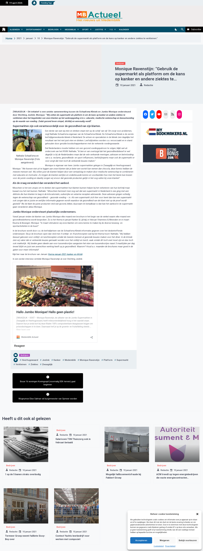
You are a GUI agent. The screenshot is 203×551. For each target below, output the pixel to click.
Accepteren (141, 540)
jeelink (45, 360)
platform (108, 360)
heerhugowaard (30, 360)
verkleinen (21, 364)
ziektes (34, 364)
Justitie (99, 29)
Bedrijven (53, 29)
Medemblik (70, 29)
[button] (197, 514)
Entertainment (34, 29)
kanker (57, 360)
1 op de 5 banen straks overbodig (23, 460)
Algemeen (15, 29)
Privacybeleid (170, 546)
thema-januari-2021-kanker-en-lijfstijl (65, 254)
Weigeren (164, 540)
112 (111, 29)
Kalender (124, 29)
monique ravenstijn (90, 360)
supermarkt (122, 360)
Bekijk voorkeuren (188, 540)
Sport (85, 29)
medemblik (70, 360)
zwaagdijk (47, 364)
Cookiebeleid (159, 546)
